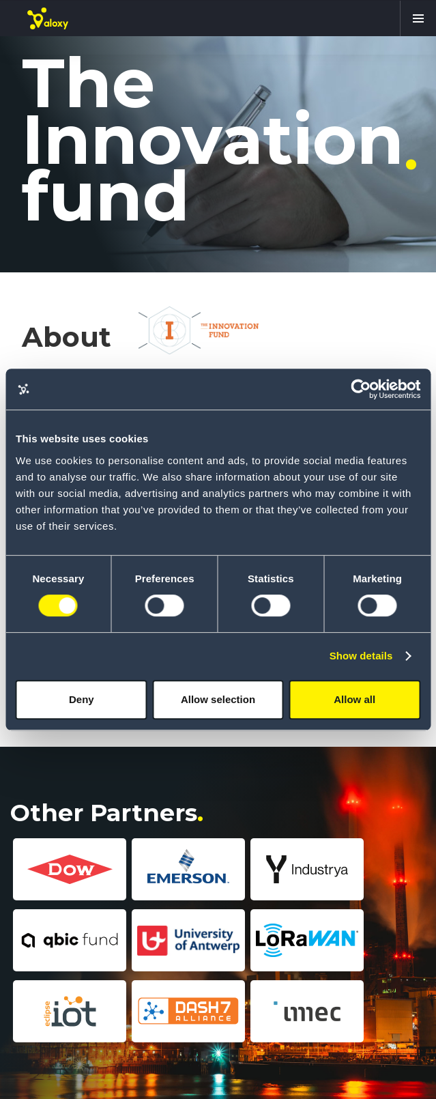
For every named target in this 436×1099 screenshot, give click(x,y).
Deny (81, 699)
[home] (47, 18)
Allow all (354, 699)
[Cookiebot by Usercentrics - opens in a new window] (360, 389)
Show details (361, 655)
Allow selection (218, 699)
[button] (418, 18)
